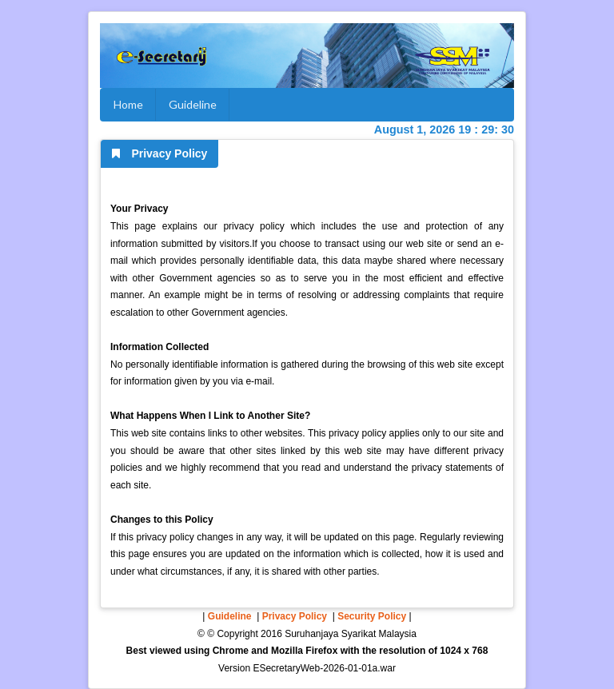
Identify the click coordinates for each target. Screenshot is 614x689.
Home (128, 104)
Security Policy (371, 616)
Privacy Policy (294, 616)
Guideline (193, 104)
